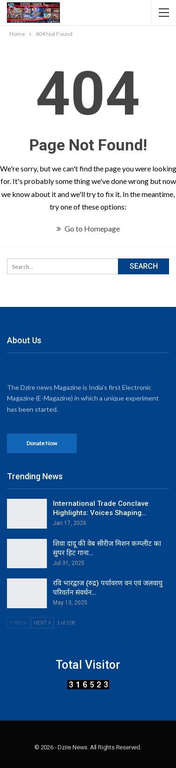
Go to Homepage (88, 228)
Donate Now (41, 443)
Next (42, 622)
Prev (18, 622)
